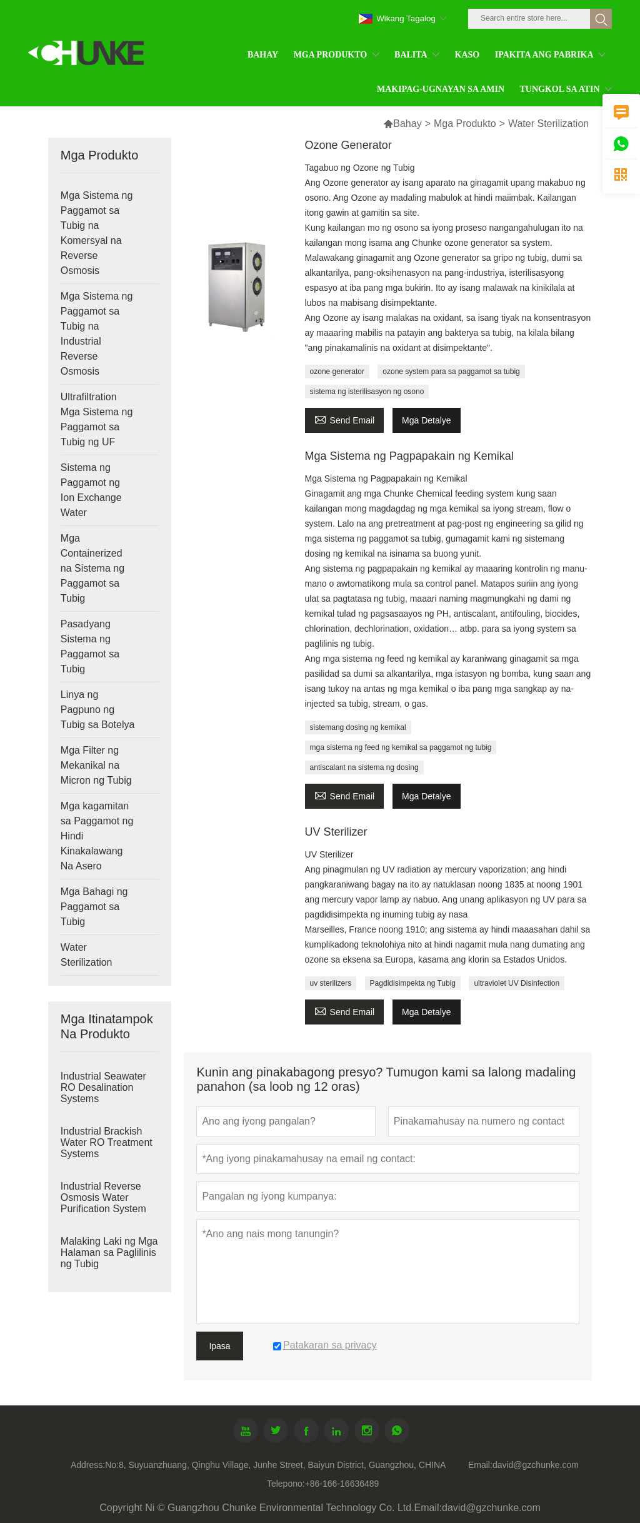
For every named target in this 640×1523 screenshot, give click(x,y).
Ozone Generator (348, 145)
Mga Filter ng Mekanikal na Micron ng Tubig (96, 765)
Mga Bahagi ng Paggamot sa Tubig (94, 906)
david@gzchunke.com (535, 1465)
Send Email (344, 418)
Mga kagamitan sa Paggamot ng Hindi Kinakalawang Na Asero (97, 836)
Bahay (402, 123)
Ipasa (219, 1346)
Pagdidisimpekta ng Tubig (413, 983)
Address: (88, 1465)
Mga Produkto (465, 123)
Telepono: (286, 1484)
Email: (480, 1465)
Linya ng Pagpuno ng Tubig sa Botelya (98, 709)
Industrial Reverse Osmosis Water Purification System (103, 1197)
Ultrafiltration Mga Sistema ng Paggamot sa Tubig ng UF (97, 419)
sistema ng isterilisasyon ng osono (367, 391)
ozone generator (337, 371)
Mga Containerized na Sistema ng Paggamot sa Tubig (92, 568)
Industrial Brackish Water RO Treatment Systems (106, 1142)
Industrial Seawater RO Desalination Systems (103, 1087)
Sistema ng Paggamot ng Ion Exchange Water (91, 490)
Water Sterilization (86, 955)
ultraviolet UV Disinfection (516, 983)
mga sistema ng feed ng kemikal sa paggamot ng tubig (401, 747)
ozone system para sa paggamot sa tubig (450, 371)
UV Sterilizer (336, 832)
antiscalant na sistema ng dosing (364, 767)
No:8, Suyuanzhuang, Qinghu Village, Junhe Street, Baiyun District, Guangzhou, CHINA (275, 1465)
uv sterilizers (331, 983)
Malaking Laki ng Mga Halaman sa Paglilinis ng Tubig (109, 1252)
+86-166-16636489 (342, 1484)
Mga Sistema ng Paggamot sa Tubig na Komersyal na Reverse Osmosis (97, 233)
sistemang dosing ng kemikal (358, 727)
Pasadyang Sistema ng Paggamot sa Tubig (90, 646)
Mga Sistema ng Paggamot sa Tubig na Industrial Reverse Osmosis (97, 334)
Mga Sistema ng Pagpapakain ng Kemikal (409, 456)
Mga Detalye (426, 420)
